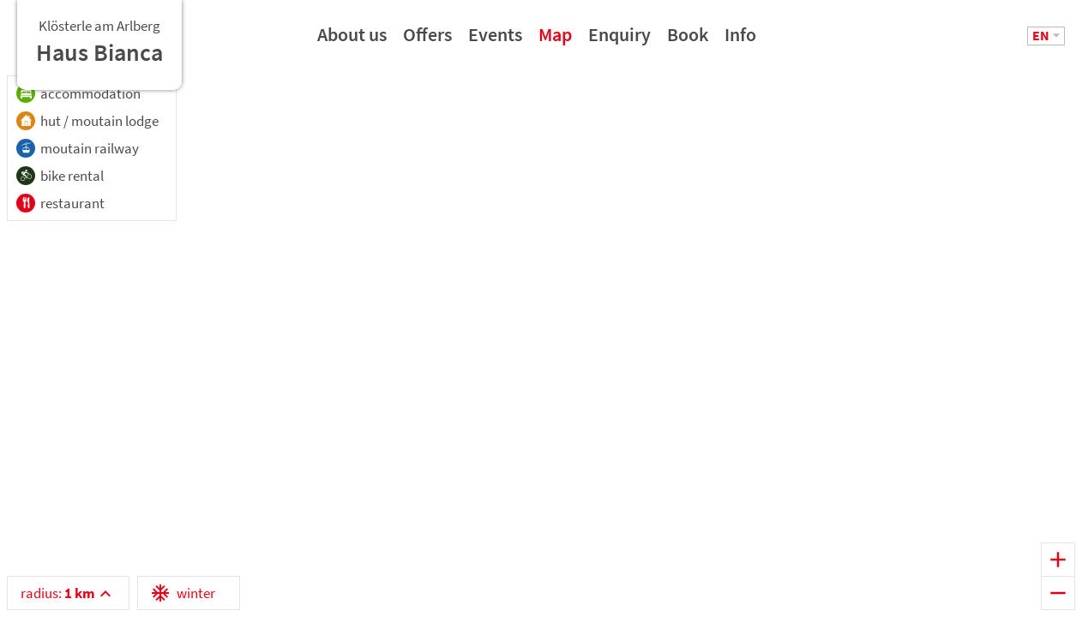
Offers (427, 40)
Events (495, 40)
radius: (58, 593)
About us (352, 40)
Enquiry (619, 40)
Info (740, 40)
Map (555, 40)
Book (687, 40)
